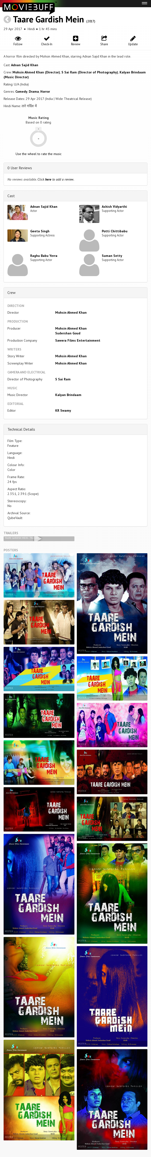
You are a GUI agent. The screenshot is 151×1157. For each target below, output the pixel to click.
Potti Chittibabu (114, 231)
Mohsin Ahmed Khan (71, 312)
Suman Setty (112, 256)
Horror (45, 91)
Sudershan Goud (67, 333)
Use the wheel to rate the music (38, 154)
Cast (11, 195)
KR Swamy (63, 410)
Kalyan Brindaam (68, 395)
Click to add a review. (55, 179)
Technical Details (21, 429)
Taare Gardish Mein (48, 19)
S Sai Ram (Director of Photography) (89, 72)
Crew (11, 292)
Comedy (21, 91)
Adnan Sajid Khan (24, 65)
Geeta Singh (39, 231)
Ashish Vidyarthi (114, 206)
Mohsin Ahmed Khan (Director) (36, 72)
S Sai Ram (63, 379)
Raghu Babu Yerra (43, 256)
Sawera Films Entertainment (77, 340)
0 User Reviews (19, 167)
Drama (34, 91)
